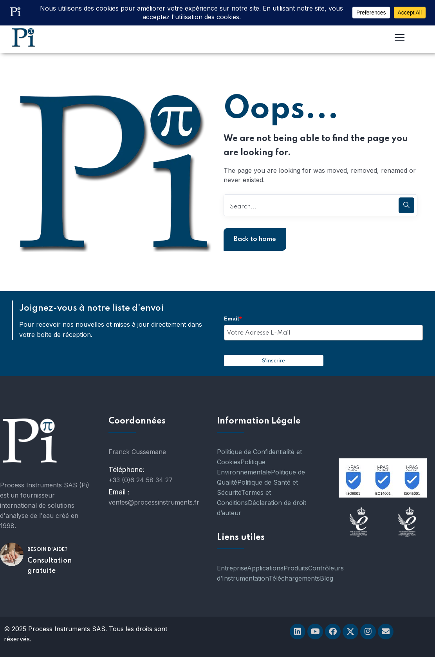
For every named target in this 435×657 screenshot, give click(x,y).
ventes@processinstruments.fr (153, 502)
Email (233, 318)
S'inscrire (273, 360)
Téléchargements (294, 578)
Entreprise (232, 568)
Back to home (255, 239)
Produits (295, 568)
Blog (326, 578)
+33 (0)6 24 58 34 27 (140, 480)
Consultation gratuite (49, 565)
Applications (265, 568)
